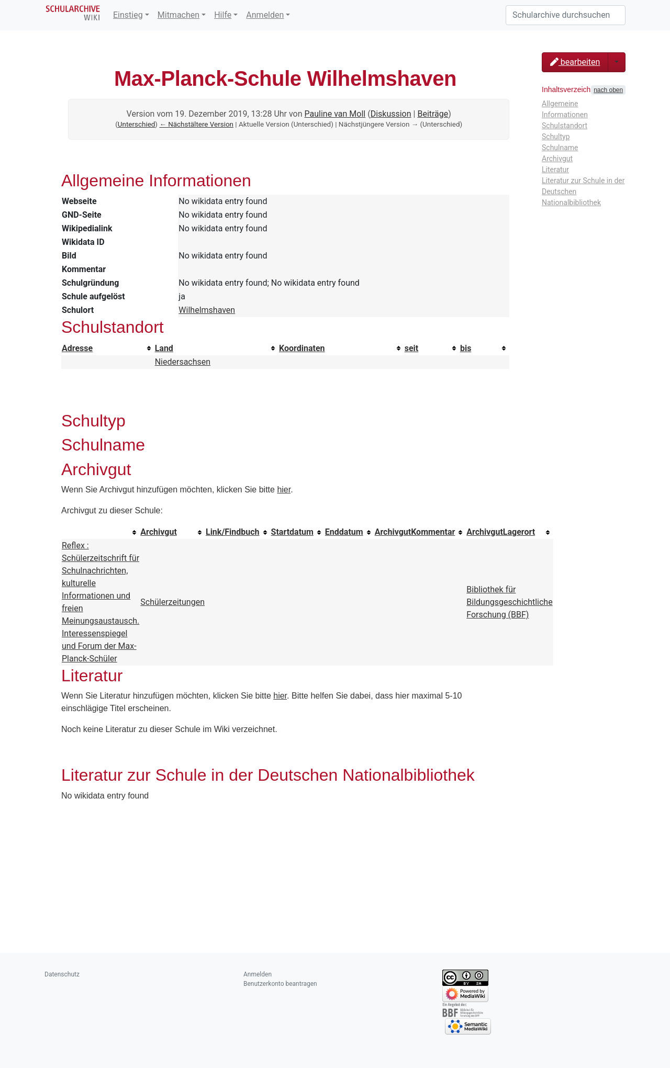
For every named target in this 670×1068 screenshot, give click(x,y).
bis (465, 348)
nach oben (608, 90)
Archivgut (158, 532)
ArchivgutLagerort (500, 532)
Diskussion (391, 114)
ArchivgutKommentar (415, 532)
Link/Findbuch (233, 532)
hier (284, 489)
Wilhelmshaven (206, 310)
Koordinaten (302, 348)
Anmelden (265, 15)
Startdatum (292, 532)
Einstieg (128, 15)
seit (412, 348)
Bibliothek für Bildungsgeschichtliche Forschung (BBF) (509, 602)
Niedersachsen (182, 362)
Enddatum (344, 532)
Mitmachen (178, 15)
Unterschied (136, 124)
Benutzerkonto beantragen (280, 983)
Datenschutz (62, 974)
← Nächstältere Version (196, 124)
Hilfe (222, 15)
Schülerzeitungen (172, 602)
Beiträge (432, 114)
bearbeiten (575, 62)
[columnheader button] (107, 348)
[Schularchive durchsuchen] (566, 15)
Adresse (77, 348)
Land (164, 348)
